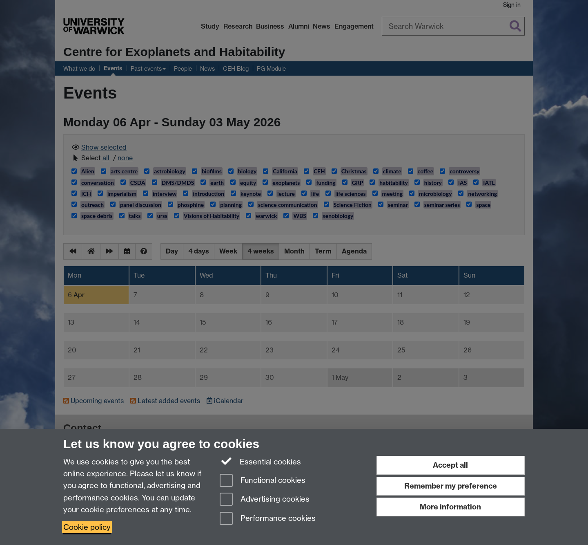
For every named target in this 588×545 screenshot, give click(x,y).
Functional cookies (262, 481)
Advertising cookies (265, 499)
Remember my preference (450, 486)
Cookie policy (87, 527)
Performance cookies (268, 519)
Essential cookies (260, 461)
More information (450, 506)
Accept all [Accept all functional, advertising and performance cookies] (450, 465)
